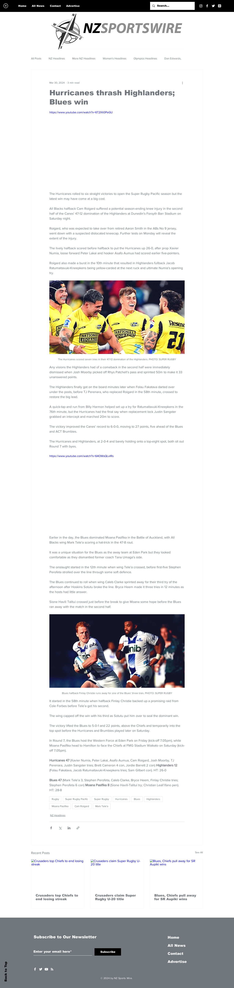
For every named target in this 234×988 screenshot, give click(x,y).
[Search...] (172, 6)
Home (173, 937)
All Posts (36, 58)
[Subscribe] (108, 952)
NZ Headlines (57, 58)
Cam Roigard (82, 806)
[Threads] (220, 6)
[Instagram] (201, 6)
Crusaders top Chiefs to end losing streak (57, 897)
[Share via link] (78, 828)
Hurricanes (121, 799)
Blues (137, 799)
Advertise (177, 962)
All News (177, 945)
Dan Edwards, (172, 58)
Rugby (55, 799)
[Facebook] (207, 6)
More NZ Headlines (83, 58)
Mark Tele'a (101, 806)
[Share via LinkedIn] (69, 828)
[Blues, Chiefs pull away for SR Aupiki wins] (176, 874)
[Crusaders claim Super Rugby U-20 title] (117, 874)
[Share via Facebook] (51, 828)
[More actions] (182, 82)
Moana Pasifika (60, 806)
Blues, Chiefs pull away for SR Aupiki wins (175, 897)
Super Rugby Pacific (76, 799)
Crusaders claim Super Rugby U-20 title (115, 897)
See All (199, 852)
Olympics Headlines (145, 58)
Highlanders (153, 799)
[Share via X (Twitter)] (60, 828)
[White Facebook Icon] (35, 969)
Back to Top (5, 972)
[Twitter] (213, 6)
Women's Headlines (114, 58)
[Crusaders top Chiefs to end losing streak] (57, 874)
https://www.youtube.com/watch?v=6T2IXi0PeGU (81, 112)
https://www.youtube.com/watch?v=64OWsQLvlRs (81, 456)
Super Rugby (101, 799)
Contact (175, 954)
